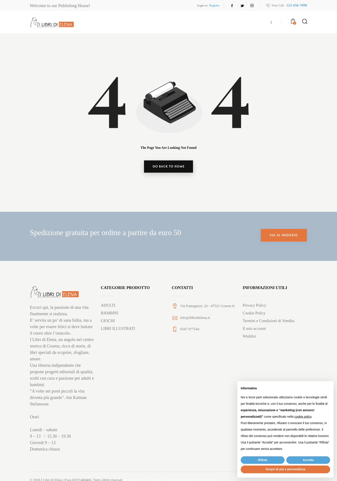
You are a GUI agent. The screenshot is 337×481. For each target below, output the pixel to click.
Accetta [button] (308, 460)
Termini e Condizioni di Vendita (269, 321)
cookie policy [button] (302, 416)
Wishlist (249, 337)
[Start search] (304, 21)
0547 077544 (189, 330)
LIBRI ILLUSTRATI (118, 329)
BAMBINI (109, 313)
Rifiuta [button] (262, 460)
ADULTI (108, 306)
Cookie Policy (254, 313)
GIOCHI (108, 321)
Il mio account (254, 329)
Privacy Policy (255, 306)
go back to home (169, 167)
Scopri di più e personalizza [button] (285, 469)
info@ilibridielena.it (195, 318)
